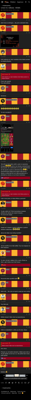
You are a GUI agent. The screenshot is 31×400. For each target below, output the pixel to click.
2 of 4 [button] (16, 375)
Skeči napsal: (5, 74)
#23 (29, 56)
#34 (29, 275)
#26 (29, 105)
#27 (29, 122)
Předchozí (9, 375)
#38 (29, 327)
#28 (29, 161)
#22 (29, 32)
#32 (29, 243)
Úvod (19, 393)
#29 (29, 188)
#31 (29, 224)
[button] (2, 2)
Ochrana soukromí (5, 393)
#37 (29, 314)
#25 (29, 93)
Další (22, 375)
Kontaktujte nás (5, 391)
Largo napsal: (5, 343)
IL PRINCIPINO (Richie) (7, 10)
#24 (29, 71)
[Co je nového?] (25, 2)
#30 (29, 208)
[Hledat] (29, 2)
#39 (29, 340)
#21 (29, 20)
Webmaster (13, 391)
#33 (29, 257)
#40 (29, 369)
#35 (29, 288)
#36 (29, 301)
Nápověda (14, 393)
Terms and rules (21, 391)
